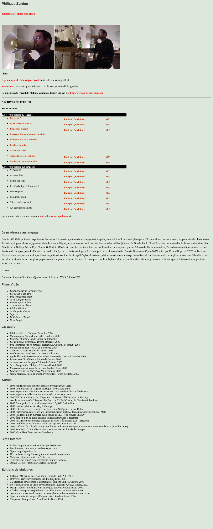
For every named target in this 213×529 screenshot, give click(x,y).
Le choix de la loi (18, 145)
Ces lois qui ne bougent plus (23, 161)
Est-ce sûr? (15, 118)
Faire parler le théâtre (21, 123)
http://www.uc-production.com (86, 92)
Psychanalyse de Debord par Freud (20, 80)
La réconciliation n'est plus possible (27, 134)
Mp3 (108, 124)
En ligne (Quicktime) (74, 119)
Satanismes (8, 86)
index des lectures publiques (54, 216)
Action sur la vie (18, 150)
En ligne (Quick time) (74, 124)
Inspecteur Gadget (19, 128)
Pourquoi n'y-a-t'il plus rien (23, 139)
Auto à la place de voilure (22, 155)
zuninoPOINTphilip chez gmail (18, 13)
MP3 (108, 119)
